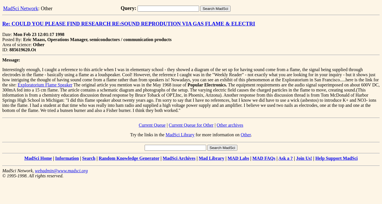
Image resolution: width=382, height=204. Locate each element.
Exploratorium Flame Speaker (45, 84)
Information (67, 158)
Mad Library (211, 158)
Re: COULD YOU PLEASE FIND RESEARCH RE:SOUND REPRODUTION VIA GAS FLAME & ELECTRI (128, 24)
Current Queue (152, 125)
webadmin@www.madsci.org (61, 170)
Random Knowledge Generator (129, 158)
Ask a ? (285, 158)
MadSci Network (20, 8)
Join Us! (304, 158)
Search (89, 158)
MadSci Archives (178, 158)
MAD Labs (238, 158)
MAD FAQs (263, 158)
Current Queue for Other (191, 125)
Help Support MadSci (336, 158)
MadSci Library (180, 134)
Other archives (230, 125)
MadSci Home (38, 158)
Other (246, 134)
